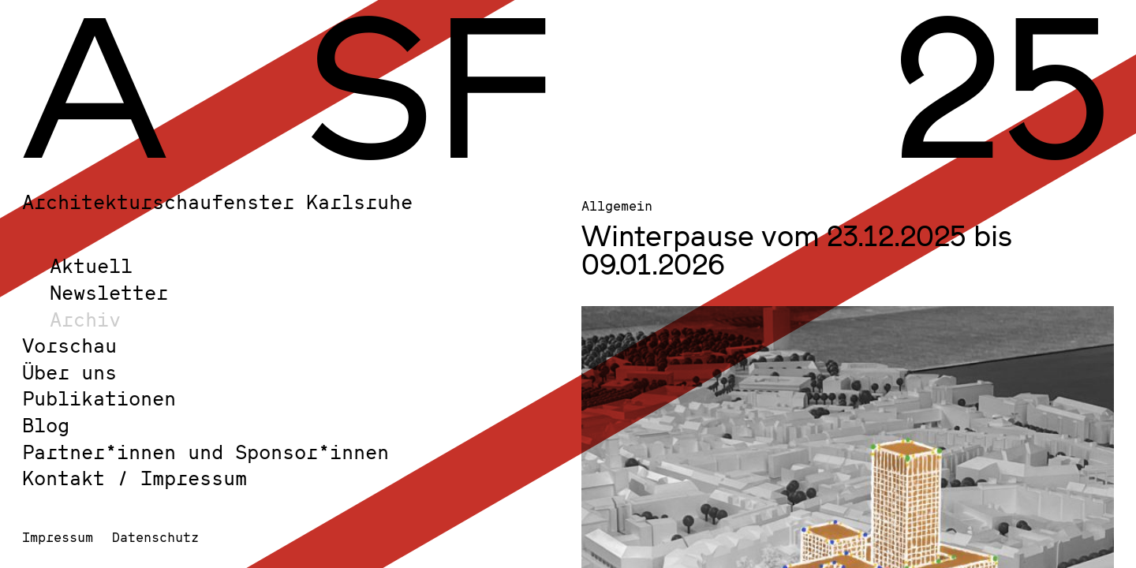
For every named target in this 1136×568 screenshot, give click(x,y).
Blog (45, 424)
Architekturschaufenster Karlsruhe (217, 201)
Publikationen (99, 398)
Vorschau (69, 345)
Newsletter (109, 292)
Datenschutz (155, 536)
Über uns (69, 372)
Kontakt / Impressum (134, 477)
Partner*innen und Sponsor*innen (205, 451)
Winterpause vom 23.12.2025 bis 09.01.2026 (796, 249)
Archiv (85, 319)
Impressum (57, 536)
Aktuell (91, 265)
